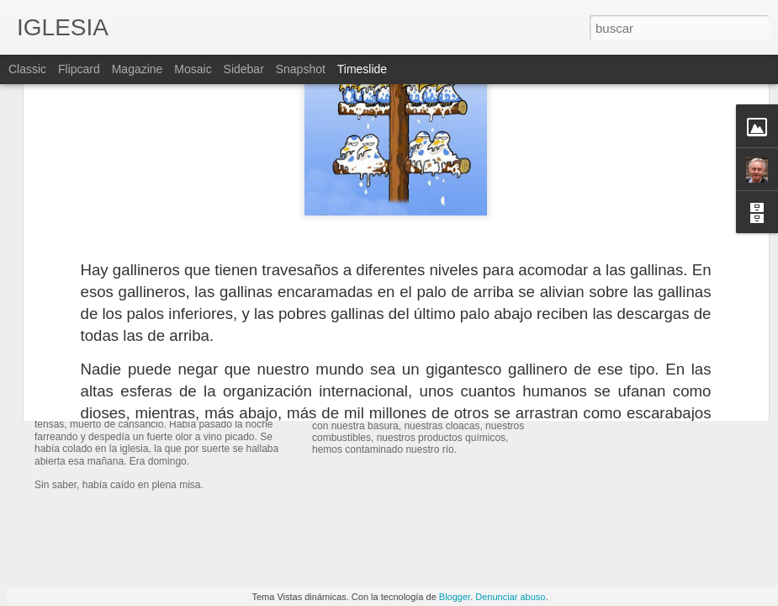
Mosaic (192, 69)
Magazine (137, 69)
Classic (27, 69)
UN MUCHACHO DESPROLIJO (177, 391)
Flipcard (79, 69)
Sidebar (244, 69)
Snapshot (300, 69)
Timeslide (362, 69)
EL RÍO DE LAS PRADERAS (409, 370)
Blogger (454, 597)
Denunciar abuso (510, 597)
